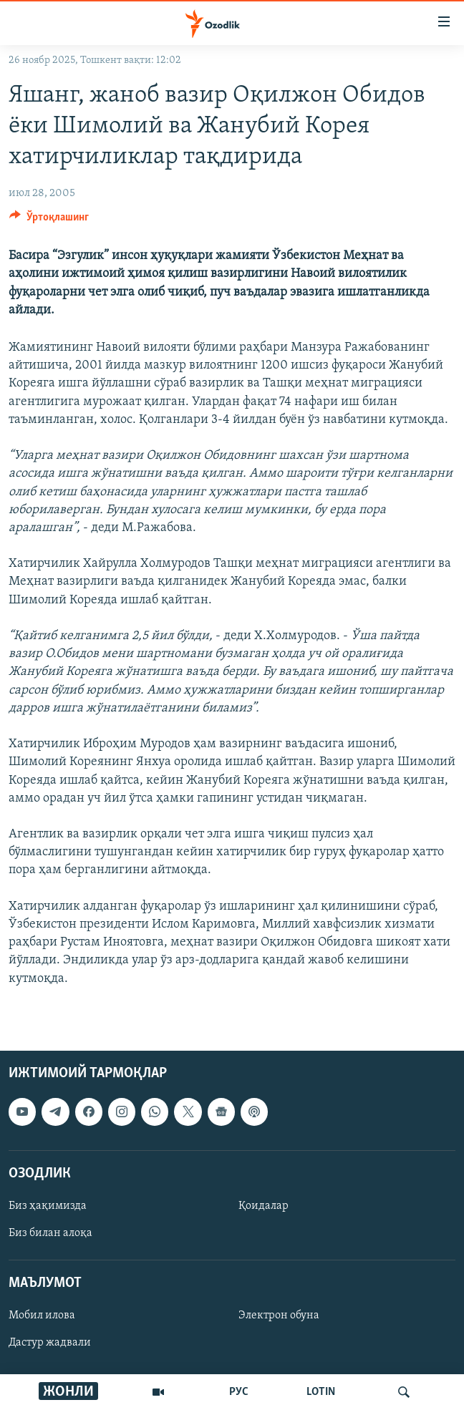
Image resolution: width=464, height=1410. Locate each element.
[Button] (49, 220)
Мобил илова (42, 1315)
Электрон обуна (278, 1315)
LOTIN (320, 1392)
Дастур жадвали (50, 1342)
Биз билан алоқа (50, 1233)
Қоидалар (263, 1206)
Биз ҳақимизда (48, 1206)
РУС (238, 1392)
